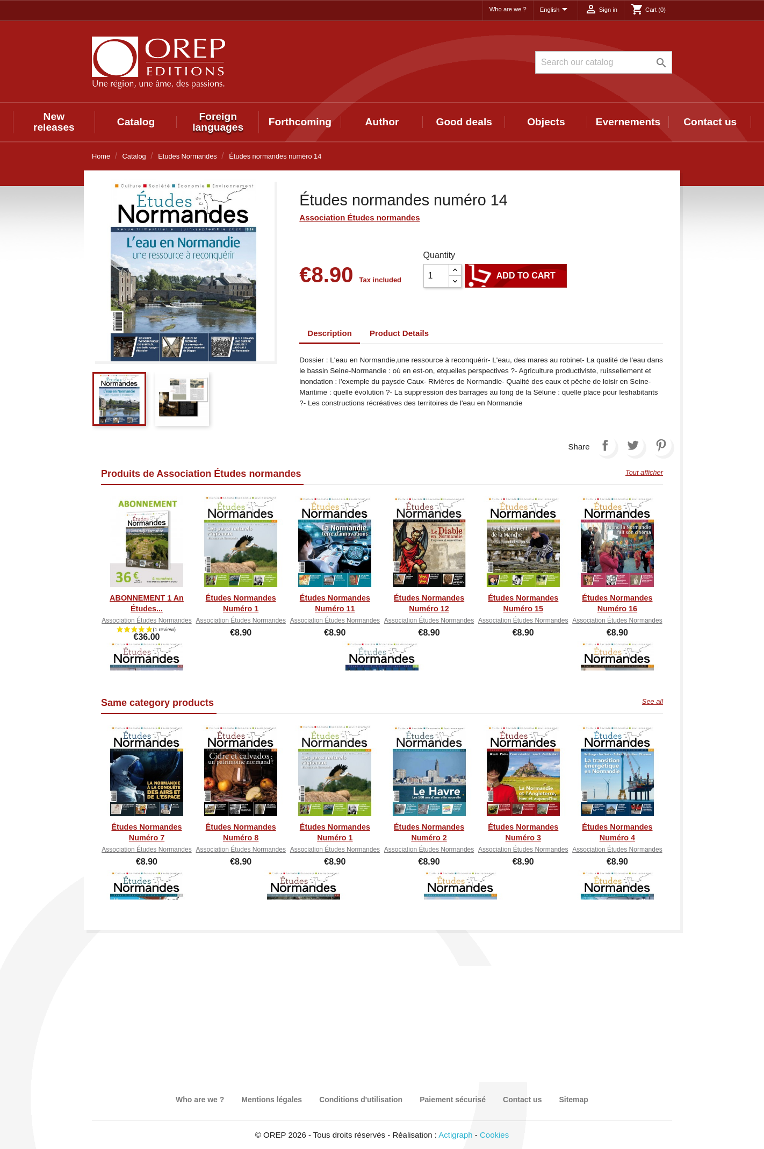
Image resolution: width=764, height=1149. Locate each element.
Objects (546, 121)
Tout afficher (644, 472)
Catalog (136, 121)
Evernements (628, 121)
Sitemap (573, 1099)
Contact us (710, 121)
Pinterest (661, 445)
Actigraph (455, 1134)
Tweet (633, 445)
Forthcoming (300, 121)
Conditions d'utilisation (360, 1099)
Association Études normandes (359, 217)
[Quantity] (436, 276)
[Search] (603, 62)
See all (652, 701)
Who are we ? (508, 9)
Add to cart (516, 276)
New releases (54, 122)
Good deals (464, 121)
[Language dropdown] (555, 10)
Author (382, 121)
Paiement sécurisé (453, 1099)
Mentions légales (271, 1099)
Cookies (494, 1134)
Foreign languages (217, 122)
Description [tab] (329, 333)
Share (605, 445)
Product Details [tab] (399, 333)
